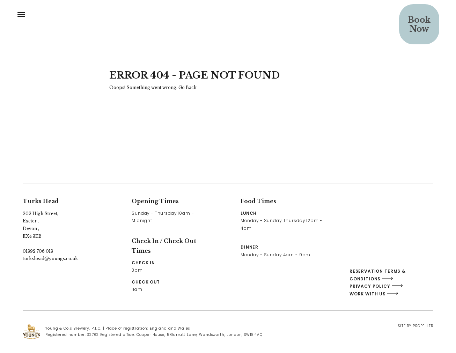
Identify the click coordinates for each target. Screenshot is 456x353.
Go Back (187, 87)
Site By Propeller (415, 326)
